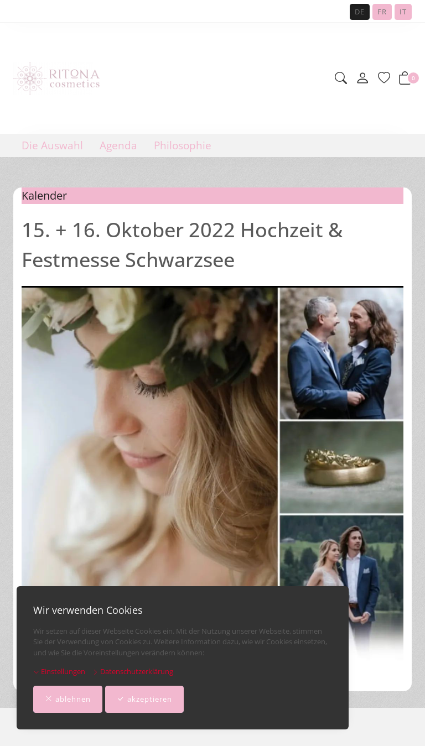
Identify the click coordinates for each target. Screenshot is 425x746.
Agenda (118, 145)
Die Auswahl (52, 145)
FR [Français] (382, 12)
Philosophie (182, 145)
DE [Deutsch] (360, 12)
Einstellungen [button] (59, 671)
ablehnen (68, 699)
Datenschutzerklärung (132, 671)
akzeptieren (144, 699)
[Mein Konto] (362, 78)
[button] (341, 79)
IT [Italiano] (403, 12)
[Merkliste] (384, 79)
